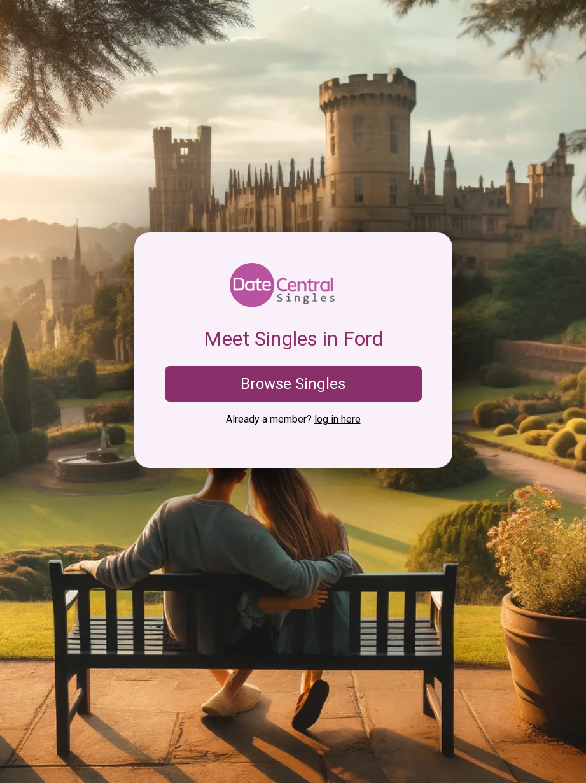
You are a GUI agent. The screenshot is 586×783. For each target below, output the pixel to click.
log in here (337, 419)
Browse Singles (293, 384)
